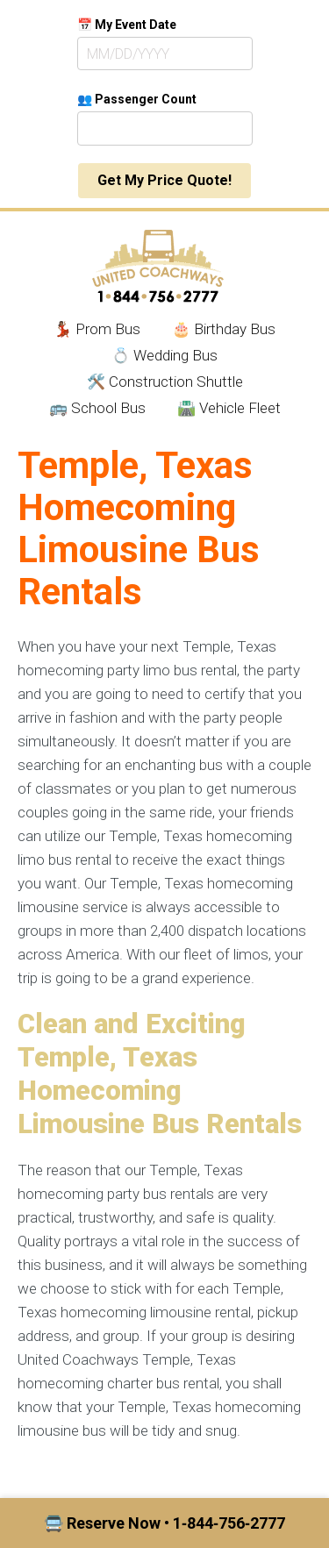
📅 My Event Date (126, 25)
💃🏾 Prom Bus (97, 329)
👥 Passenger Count (137, 99)
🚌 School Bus (97, 408)
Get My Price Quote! (164, 180)
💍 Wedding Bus (164, 355)
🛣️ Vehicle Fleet (229, 408)
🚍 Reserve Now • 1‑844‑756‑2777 (164, 1523)
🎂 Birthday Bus (223, 329)
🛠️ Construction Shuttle (165, 381)
